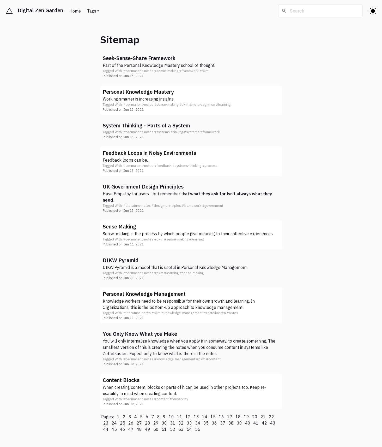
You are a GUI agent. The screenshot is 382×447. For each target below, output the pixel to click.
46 (122, 429)
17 (229, 416)
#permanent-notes (138, 71)
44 (105, 429)
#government (212, 205)
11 (179, 416)
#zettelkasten (214, 313)
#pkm (204, 71)
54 (189, 429)
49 (147, 429)
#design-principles (166, 205)
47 (131, 429)
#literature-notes (137, 205)
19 (246, 416)
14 (204, 416)
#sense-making (166, 71)
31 (172, 423)
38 (231, 423)
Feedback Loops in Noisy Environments (149, 152)
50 (156, 429)
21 (263, 416)
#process (209, 165)
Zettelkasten (115, 353)
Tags (91, 11)
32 (181, 423)
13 (196, 416)
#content (213, 359)
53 (181, 429)
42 (264, 423)
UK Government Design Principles (143, 186)
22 (271, 416)
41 (256, 423)
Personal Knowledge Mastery (152, 65)
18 (238, 416)
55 (197, 429)
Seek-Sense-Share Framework (139, 58)
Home (75, 11)
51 (164, 429)
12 (188, 416)
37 (222, 423)
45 (114, 429)
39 (239, 423)
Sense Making (119, 226)
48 (139, 429)
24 (114, 423)
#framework (189, 71)
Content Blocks (121, 380)
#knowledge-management (182, 313)
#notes (232, 313)
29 (156, 423)
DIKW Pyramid (120, 260)
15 (213, 416)
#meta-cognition (202, 104)
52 (172, 429)
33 (189, 423)
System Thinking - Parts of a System (146, 125)
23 (105, 423)
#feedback (163, 165)
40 (247, 423)
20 (254, 416)
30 (164, 423)
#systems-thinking (168, 132)
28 (147, 423)
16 (221, 416)
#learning (223, 104)
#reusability (178, 399)
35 (206, 423)
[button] (191, 66)
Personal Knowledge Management (214, 267)
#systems (191, 132)
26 (131, 423)
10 (171, 416)
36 (214, 423)
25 (122, 423)
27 (139, 423)
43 (272, 423)
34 (197, 423)
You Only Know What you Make (140, 333)
